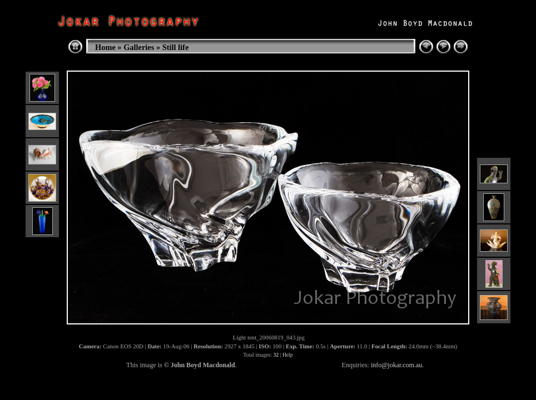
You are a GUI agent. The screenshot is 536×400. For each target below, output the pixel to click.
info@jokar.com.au (396, 365)
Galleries (138, 47)
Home (105, 47)
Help (287, 355)
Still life (175, 47)
